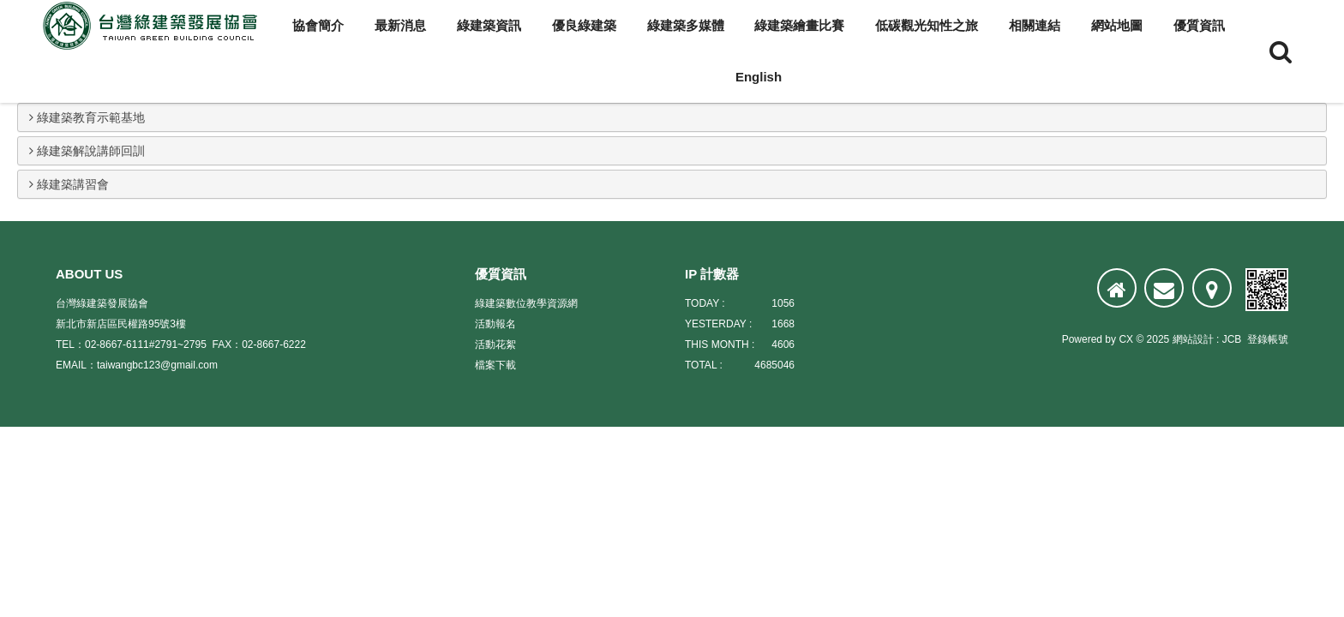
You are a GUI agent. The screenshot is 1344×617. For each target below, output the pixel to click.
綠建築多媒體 (685, 25)
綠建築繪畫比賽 (799, 25)
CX (1126, 339)
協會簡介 (318, 25)
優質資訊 (1199, 25)
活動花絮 (495, 344)
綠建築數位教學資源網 (526, 303)
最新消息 (400, 25)
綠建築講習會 (69, 184)
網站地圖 (1117, 25)
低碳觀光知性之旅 (926, 25)
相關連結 (1034, 25)
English (758, 76)
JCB (1232, 339)
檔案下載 (495, 365)
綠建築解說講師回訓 (87, 151)
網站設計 (1193, 339)
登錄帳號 (1267, 339)
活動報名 (495, 324)
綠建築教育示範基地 (87, 117)
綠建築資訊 (489, 25)
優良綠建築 (584, 25)
